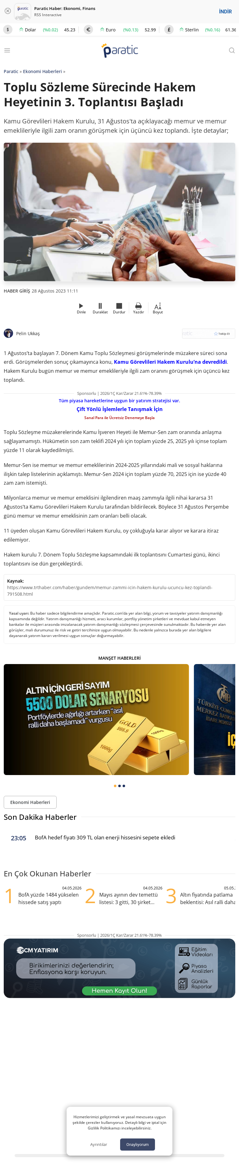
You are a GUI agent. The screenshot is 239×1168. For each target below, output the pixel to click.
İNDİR (225, 12)
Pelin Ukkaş (28, 333)
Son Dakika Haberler (40, 817)
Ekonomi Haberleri (42, 71)
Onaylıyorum (137, 1144)
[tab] (115, 786)
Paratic (11, 71)
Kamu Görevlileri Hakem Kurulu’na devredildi (170, 361)
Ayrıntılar (98, 1144)
